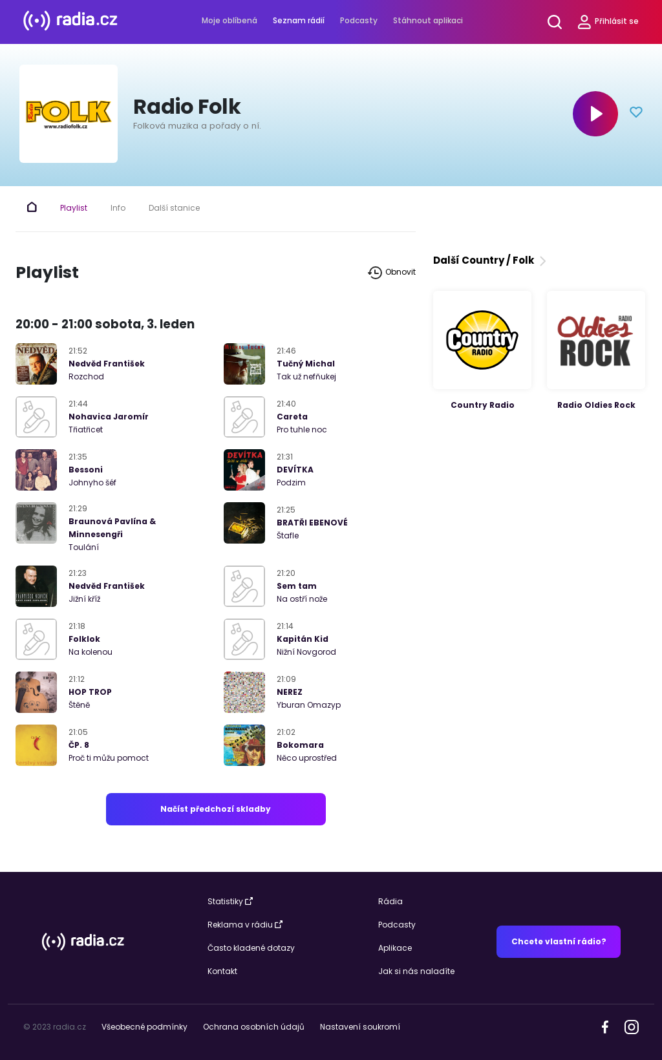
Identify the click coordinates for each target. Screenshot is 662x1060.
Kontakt (222, 971)
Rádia (390, 901)
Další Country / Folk (491, 260)
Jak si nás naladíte (416, 971)
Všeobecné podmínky (144, 1026)
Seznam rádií (299, 20)
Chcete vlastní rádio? (558, 941)
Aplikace (395, 947)
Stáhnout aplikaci (428, 20)
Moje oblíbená (229, 20)
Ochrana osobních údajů (253, 1026)
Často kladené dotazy (251, 947)
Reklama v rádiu (245, 924)
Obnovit (392, 273)
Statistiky (230, 901)
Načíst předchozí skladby (215, 808)
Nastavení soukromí (360, 1026)
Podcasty (359, 20)
